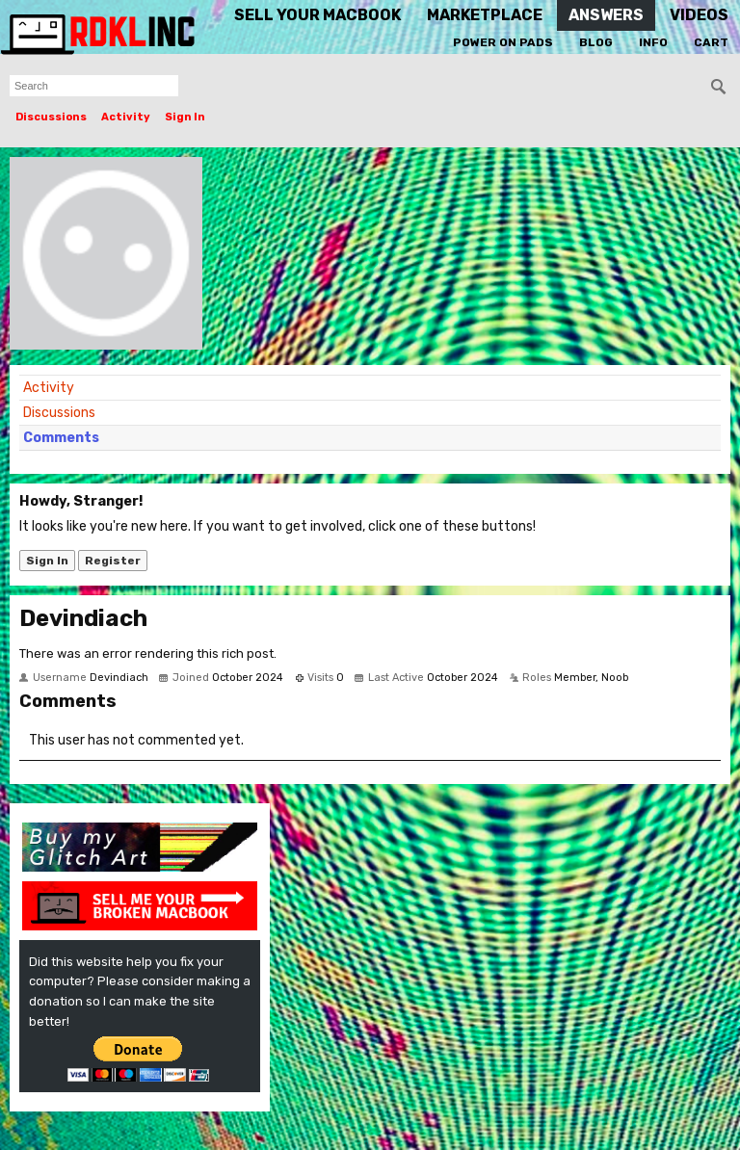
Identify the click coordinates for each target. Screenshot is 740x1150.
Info (653, 42)
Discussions (51, 117)
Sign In (185, 117)
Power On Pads (503, 42)
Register (113, 560)
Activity (125, 117)
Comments (61, 438)
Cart (711, 42)
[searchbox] (94, 85)
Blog (596, 42)
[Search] (719, 86)
